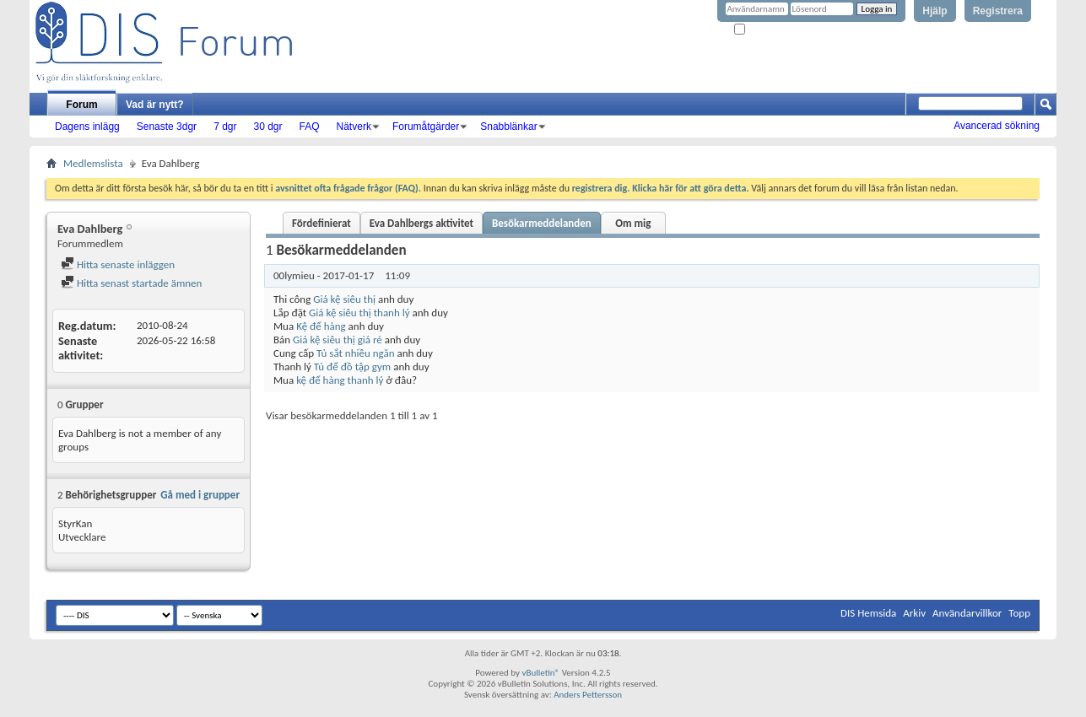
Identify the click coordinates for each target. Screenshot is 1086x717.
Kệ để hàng (321, 326)
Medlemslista (93, 163)
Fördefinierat (321, 223)
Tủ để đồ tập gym (352, 366)
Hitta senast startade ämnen (131, 283)
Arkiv (914, 612)
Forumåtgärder (425, 126)
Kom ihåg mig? (768, 30)
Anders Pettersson (588, 694)
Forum (81, 105)
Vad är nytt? (155, 105)
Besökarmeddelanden (542, 223)
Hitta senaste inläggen (118, 264)
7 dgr (224, 126)
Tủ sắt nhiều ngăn (355, 353)
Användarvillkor (967, 612)
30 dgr (267, 126)
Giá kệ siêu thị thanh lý (359, 312)
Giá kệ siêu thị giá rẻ (337, 339)
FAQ (310, 126)
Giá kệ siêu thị (344, 299)
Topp (1019, 612)
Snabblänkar (508, 126)
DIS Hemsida (868, 612)
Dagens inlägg (87, 126)
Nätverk (354, 126)
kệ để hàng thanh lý (339, 380)
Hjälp (934, 11)
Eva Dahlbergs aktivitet (421, 223)
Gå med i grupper (200, 494)
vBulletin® (540, 672)
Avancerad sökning (997, 126)
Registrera (998, 11)
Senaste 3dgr (167, 126)
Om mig (633, 223)
